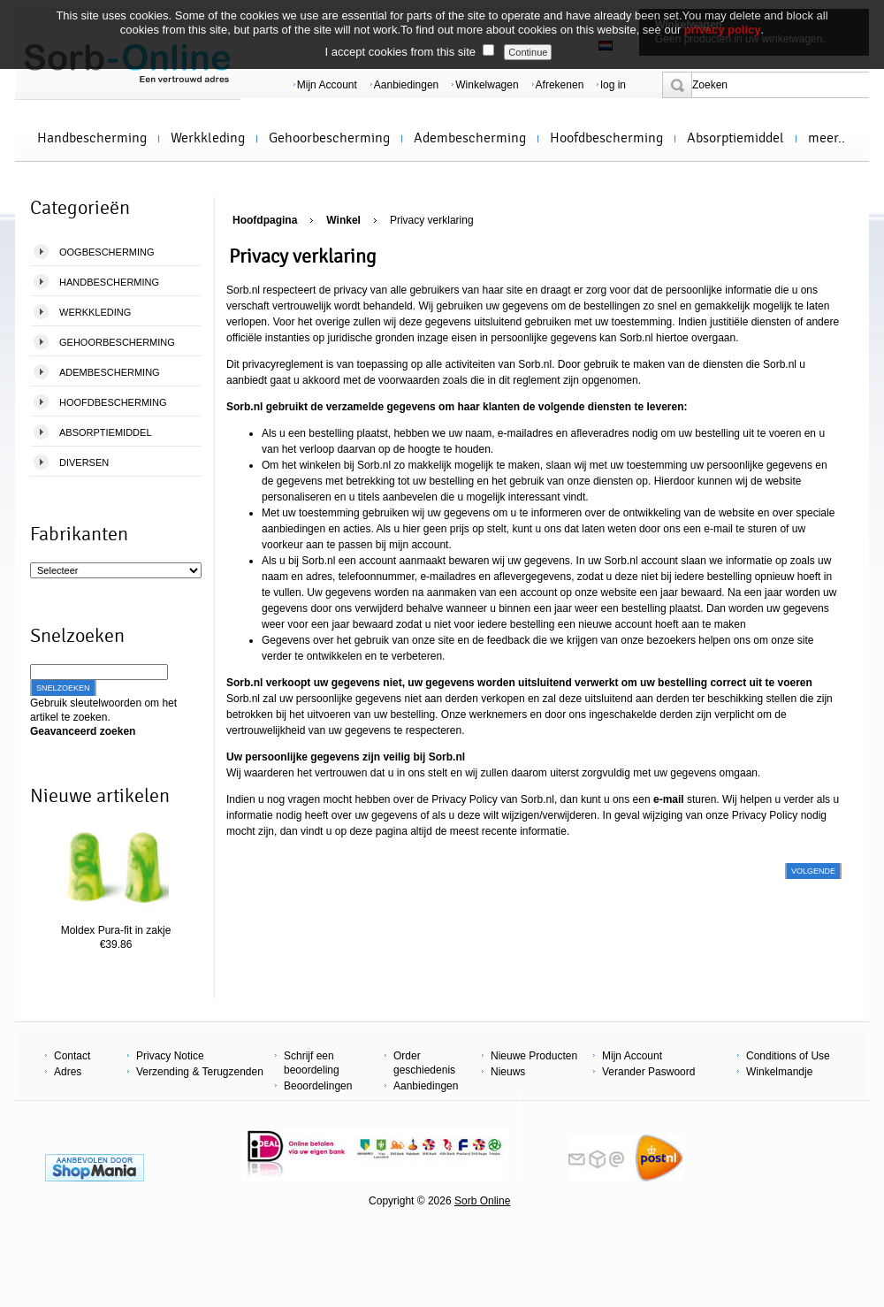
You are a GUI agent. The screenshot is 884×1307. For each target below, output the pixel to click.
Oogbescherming (107, 252)
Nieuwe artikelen (100, 795)
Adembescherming (470, 138)
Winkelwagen (486, 85)
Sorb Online (482, 1201)
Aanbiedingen (406, 85)
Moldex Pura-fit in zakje (116, 930)
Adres (67, 1072)
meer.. (826, 138)
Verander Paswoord (648, 1072)
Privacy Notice (170, 1056)
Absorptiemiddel (735, 138)
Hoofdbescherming (606, 138)
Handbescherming (92, 138)
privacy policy (722, 29)
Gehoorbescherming (329, 138)
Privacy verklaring (432, 220)
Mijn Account (327, 85)
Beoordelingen (318, 1086)
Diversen (84, 462)
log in (613, 85)
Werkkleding (208, 138)
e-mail (718, 529)
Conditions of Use (788, 1056)
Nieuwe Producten (534, 1056)
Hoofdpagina (264, 220)
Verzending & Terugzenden (199, 1072)
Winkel (343, 220)
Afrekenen (560, 85)
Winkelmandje (779, 1072)
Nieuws (508, 1072)
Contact (72, 1056)
